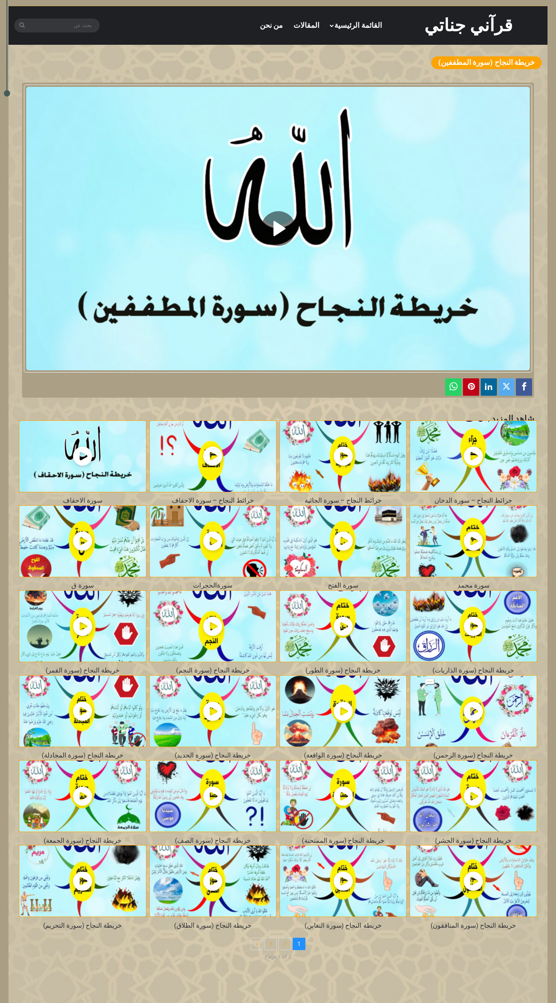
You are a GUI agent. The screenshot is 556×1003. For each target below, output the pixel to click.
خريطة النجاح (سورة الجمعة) (83, 840)
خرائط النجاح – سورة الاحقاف (213, 500)
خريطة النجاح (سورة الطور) (343, 670)
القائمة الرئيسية (358, 25)
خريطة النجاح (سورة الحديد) (213, 755)
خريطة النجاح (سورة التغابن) (343, 925)
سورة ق (82, 585)
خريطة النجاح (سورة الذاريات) (473, 670)
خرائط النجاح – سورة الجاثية (343, 500)
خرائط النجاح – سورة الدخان (473, 500)
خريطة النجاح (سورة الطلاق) (213, 925)
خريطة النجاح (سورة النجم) (213, 670)
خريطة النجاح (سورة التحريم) (82, 925)
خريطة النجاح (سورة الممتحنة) (343, 840)
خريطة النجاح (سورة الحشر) (473, 840)
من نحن (271, 25)
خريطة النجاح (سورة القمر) (83, 670)
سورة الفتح (343, 585)
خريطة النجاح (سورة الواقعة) (343, 755)
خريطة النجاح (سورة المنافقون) (473, 925)
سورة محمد (474, 585)
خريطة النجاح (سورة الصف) (213, 840)
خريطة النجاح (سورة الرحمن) (474, 755)
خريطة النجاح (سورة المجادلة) (83, 755)
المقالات (306, 25)
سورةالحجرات (212, 585)
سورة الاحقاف (82, 500)
